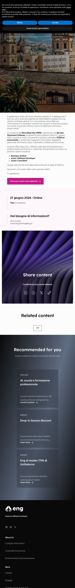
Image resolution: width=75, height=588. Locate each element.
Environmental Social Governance (19, 558)
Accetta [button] (55, 23)
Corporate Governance (15, 551)
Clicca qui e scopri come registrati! (25, 181)
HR (37, 328)
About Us (9, 537)
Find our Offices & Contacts (16, 516)
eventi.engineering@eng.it (21, 223)
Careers (8, 573)
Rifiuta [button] (19, 23)
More (7, 567)
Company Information (14, 543)
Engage (8, 580)
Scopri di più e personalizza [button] (37, 28)
